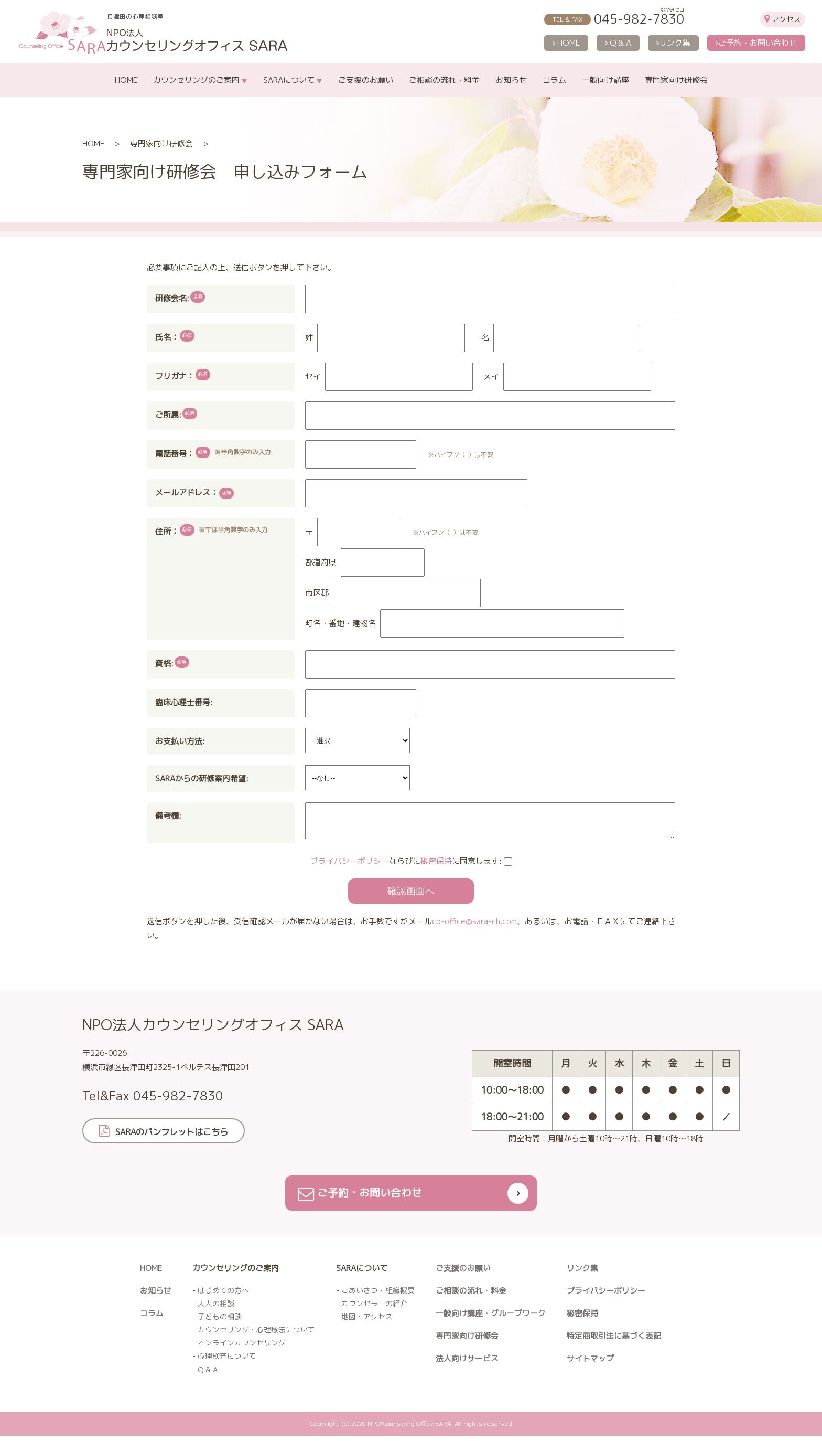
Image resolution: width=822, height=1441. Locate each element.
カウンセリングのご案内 (196, 80)
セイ (313, 376)
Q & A (618, 42)
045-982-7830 (639, 19)
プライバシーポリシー (349, 865)
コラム (554, 80)
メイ (491, 376)
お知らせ (511, 80)
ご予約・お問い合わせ (756, 42)
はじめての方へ (223, 1295)
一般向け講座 (605, 80)
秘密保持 (436, 865)
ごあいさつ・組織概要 (378, 1295)
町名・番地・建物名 (340, 623)
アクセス (786, 19)
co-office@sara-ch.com (474, 925)
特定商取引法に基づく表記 (614, 1340)
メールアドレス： (194, 493)
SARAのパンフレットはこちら (176, 1135)
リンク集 (673, 42)
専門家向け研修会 (676, 80)
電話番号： (174, 453)
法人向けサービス (467, 1363)
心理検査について (227, 1361)
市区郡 (317, 592)
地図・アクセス (367, 1322)
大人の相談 (216, 1308)
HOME (566, 42)
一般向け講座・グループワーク (491, 1317)
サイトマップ (590, 1363)
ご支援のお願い (365, 80)
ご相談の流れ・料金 (444, 80)
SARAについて (289, 80)
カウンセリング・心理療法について (256, 1335)
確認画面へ (411, 895)
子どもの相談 (220, 1322)
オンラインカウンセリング (242, 1348)
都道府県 (321, 562)
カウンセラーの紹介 (374, 1308)
